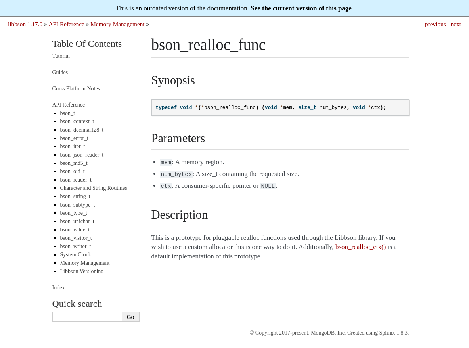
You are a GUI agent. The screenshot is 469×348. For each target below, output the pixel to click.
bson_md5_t (74, 163)
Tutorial (61, 56)
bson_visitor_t (76, 238)
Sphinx (387, 333)
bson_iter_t (72, 146)
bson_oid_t (72, 171)
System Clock (75, 255)
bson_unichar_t (77, 221)
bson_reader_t (76, 180)
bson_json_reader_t (82, 155)
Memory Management (117, 24)
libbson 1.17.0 (25, 24)
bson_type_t (73, 213)
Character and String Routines (93, 188)
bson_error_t (74, 138)
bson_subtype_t (77, 205)
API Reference (66, 24)
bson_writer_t (75, 246)
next (456, 24)
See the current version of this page (301, 8)
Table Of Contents (87, 43)
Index (58, 288)
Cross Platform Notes (76, 89)
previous (435, 24)
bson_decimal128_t (82, 130)
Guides (60, 72)
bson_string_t (75, 196)
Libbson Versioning (82, 271)
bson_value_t (75, 230)
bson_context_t (77, 121)
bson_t (67, 113)
